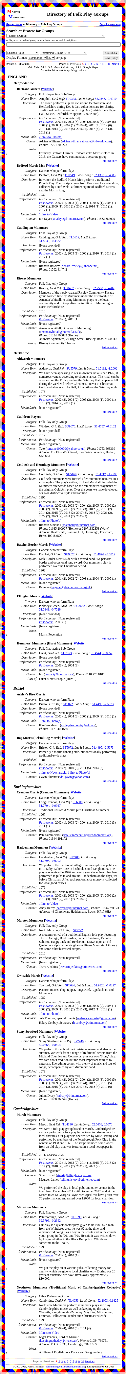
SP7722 (78, 930)
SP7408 (74, 857)
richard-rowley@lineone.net (79, 266)
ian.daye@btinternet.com (68, 218)
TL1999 (76, 1217)
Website (47, 89)
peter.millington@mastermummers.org (65, 1366)
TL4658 (73, 1300)
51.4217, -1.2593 (106, 474)
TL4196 (67, 1124)
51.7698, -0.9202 (50, 860)
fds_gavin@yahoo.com (74, 777)
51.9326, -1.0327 (105, 985)
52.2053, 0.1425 (107, 1300)
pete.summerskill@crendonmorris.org (87, 835)
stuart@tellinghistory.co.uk (74, 1175)
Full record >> (109, 160)
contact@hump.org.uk (59, 674)
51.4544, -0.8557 (101, 653)
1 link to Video (48, 214)
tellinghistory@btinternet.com (80, 1179)
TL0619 (74, 237)
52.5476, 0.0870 (102, 1124)
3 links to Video (49, 1332)
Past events (46, 121)
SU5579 (71, 368)
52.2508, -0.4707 (103, 288)
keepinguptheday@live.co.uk (58, 1340)
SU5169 (71, 474)
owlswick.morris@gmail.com (96, 1018)
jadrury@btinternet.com (72, 1095)
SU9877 (69, 554)
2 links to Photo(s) (50, 137)
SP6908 (78, 802)
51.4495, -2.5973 (103, 704)
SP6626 (70, 985)
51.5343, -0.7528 (50, 609)
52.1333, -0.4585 (105, 175)
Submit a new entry (110, 24)
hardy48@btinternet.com (72, 908)
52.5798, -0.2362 (50, 1220)
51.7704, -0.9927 (50, 805)
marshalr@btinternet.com (79, 525)
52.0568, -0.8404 (50, 1045)
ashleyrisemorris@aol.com (78, 725)
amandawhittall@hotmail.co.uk (60, 331)
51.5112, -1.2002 (106, 368)
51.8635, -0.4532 (50, 241)
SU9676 (70, 426)
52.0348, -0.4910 (105, 98)
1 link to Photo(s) (50, 520)
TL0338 (71, 98)
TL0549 (70, 175)
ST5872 (68, 704)
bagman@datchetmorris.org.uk (71, 587)
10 (109, 63)
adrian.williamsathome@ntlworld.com (86, 141)
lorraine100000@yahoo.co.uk (65, 448)
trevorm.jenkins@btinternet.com (80, 966)
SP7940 (79, 1041)
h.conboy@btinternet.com (89, 1022)
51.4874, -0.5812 (104, 554)
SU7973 (66, 653)
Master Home (14, 24)
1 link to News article (52, 772)
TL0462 (69, 288)
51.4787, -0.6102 (105, 426)
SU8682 (79, 606)
